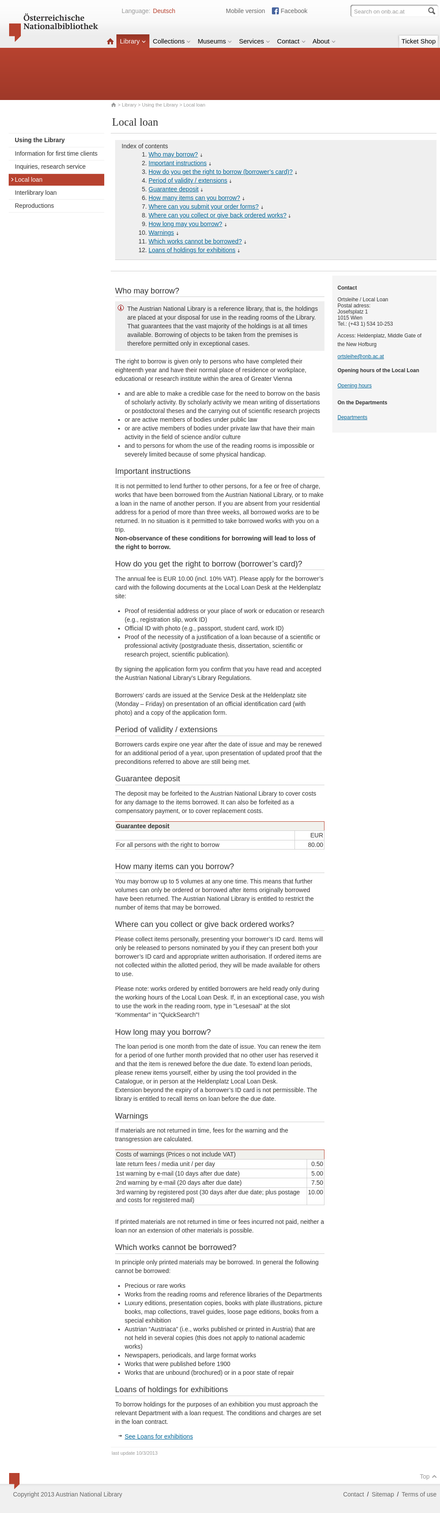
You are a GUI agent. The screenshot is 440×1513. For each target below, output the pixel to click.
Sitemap (383, 1494)
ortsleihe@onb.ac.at (360, 356)
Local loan (26, 179)
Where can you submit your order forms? (204, 206)
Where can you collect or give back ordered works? (217, 215)
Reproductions (34, 205)
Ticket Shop (418, 41)
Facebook (294, 10)
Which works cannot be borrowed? (195, 241)
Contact (291, 41)
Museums (215, 41)
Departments (352, 417)
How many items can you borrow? (194, 197)
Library (133, 41)
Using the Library (160, 104)
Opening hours (354, 386)
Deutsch (164, 10)
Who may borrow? (173, 154)
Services (254, 41)
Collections (172, 41)
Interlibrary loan (36, 192)
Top (428, 1476)
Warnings (161, 232)
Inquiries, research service (50, 166)
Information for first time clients (56, 153)
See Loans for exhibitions (159, 1436)
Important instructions (178, 163)
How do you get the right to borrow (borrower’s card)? (221, 171)
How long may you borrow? (185, 223)
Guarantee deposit (173, 189)
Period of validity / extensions (188, 180)
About (324, 41)
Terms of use (419, 1494)
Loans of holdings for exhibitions (192, 250)
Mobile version (245, 10)
